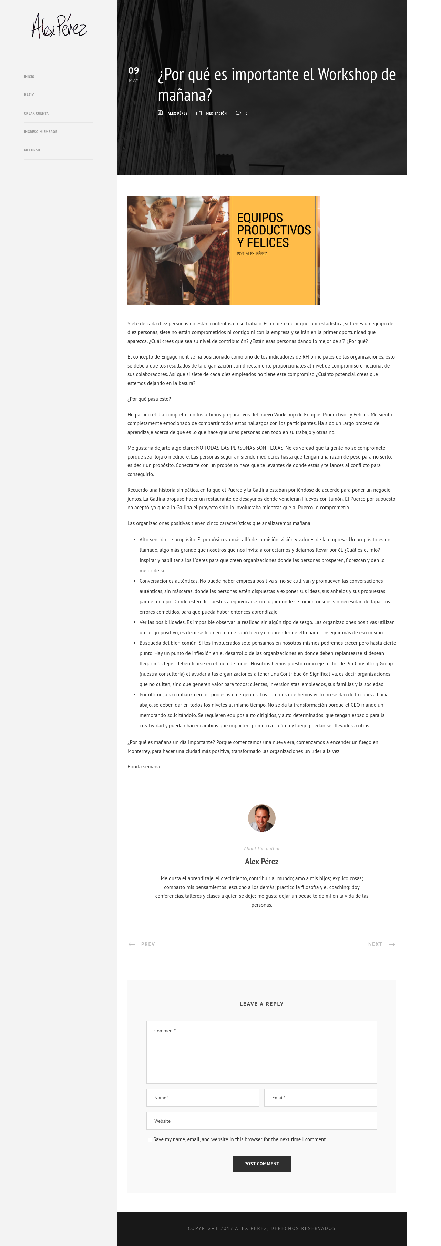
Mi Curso (32, 149)
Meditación (216, 113)
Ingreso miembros (40, 131)
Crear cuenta (36, 113)
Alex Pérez (178, 113)
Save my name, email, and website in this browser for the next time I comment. (240, 1139)
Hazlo (29, 94)
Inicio (29, 76)
